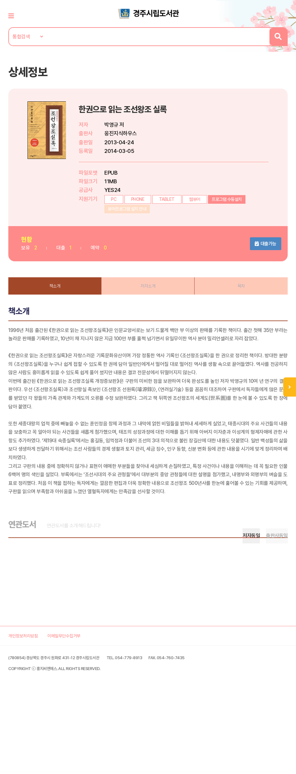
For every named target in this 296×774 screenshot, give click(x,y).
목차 (238, 292)
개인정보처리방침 (31, 712)
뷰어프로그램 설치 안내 (131, 215)
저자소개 (148, 292)
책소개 (58, 292)
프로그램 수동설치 (231, 205)
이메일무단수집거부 (80, 712)
